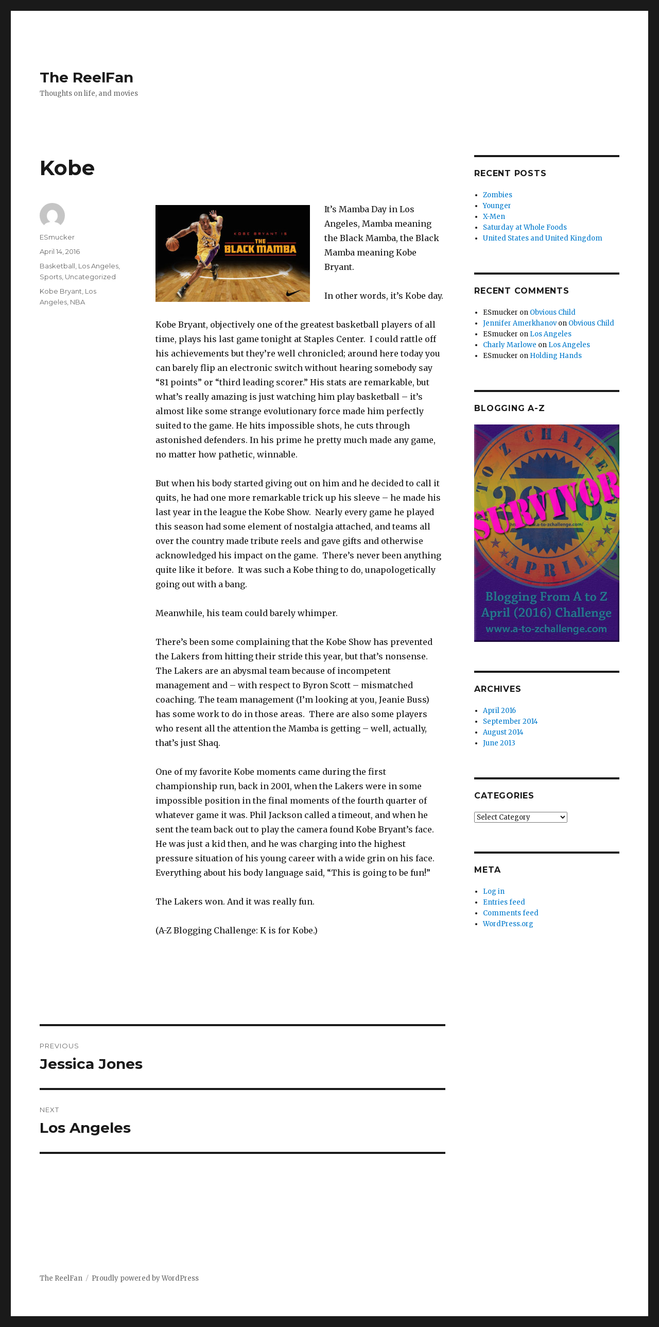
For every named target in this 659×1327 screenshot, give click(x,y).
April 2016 (499, 710)
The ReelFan (86, 77)
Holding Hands (556, 355)
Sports (51, 277)
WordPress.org (508, 924)
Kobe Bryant (61, 291)
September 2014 (510, 721)
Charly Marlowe (509, 345)
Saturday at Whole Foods (525, 227)
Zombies (497, 195)
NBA (77, 302)
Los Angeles (98, 266)
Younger (497, 205)
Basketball (57, 266)
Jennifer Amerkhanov (520, 323)
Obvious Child (553, 312)
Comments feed (511, 913)
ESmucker (57, 237)
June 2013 (499, 743)
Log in (494, 891)
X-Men (494, 216)
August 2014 (503, 732)
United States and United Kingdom (542, 238)
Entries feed (504, 902)
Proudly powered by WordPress (145, 1278)
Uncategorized (90, 277)
